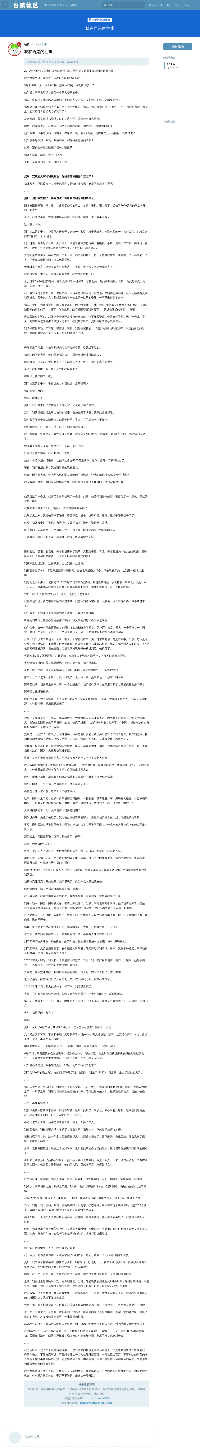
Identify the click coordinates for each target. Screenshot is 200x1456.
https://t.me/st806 (98, 1398)
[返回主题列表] (5, 5)
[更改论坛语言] (156, 5)
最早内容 (169, 57)
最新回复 (169, 121)
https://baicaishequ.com (96, 1403)
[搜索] (123, 5)
